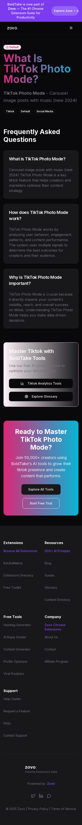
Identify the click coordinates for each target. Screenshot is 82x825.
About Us (51, 637)
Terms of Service (63, 809)
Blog (48, 563)
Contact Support (15, 735)
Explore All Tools (41, 489)
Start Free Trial (41, 503)
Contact (50, 649)
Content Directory (57, 600)
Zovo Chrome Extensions (55, 627)
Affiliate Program (56, 661)
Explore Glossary (41, 396)
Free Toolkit (12, 587)
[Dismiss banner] (77, 11)
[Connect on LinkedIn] (41, 798)
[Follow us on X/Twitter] (33, 798)
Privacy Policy (38, 809)
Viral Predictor (13, 673)
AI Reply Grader (14, 637)
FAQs (7, 723)
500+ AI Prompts (57, 551)
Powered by (41, 783)
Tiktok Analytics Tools (41, 383)
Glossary (51, 587)
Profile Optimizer (15, 661)
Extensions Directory (18, 575)
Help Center (12, 699)
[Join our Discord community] (49, 798)
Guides (50, 575)
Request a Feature (16, 711)
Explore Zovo (65, 10)
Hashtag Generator (17, 625)
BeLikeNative (13, 563)
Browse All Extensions (20, 551)
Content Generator (16, 649)
